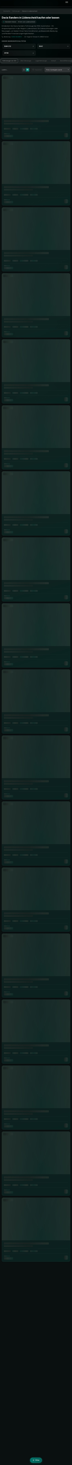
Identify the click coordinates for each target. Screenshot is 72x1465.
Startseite (6, 11)
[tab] (9, 61)
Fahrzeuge (16, 11)
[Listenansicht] (27, 69)
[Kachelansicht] (24, 69)
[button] (66, 2)
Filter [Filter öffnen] (36, 1460)
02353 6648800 (16, 37)
